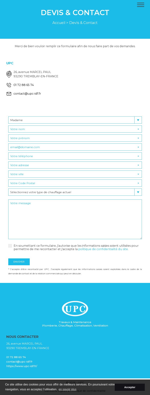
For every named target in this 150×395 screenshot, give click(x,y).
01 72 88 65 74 (24, 85)
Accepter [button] (129, 387)
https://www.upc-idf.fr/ (21, 366)
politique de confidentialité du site (103, 249)
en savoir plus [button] (68, 389)
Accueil (58, 23)
